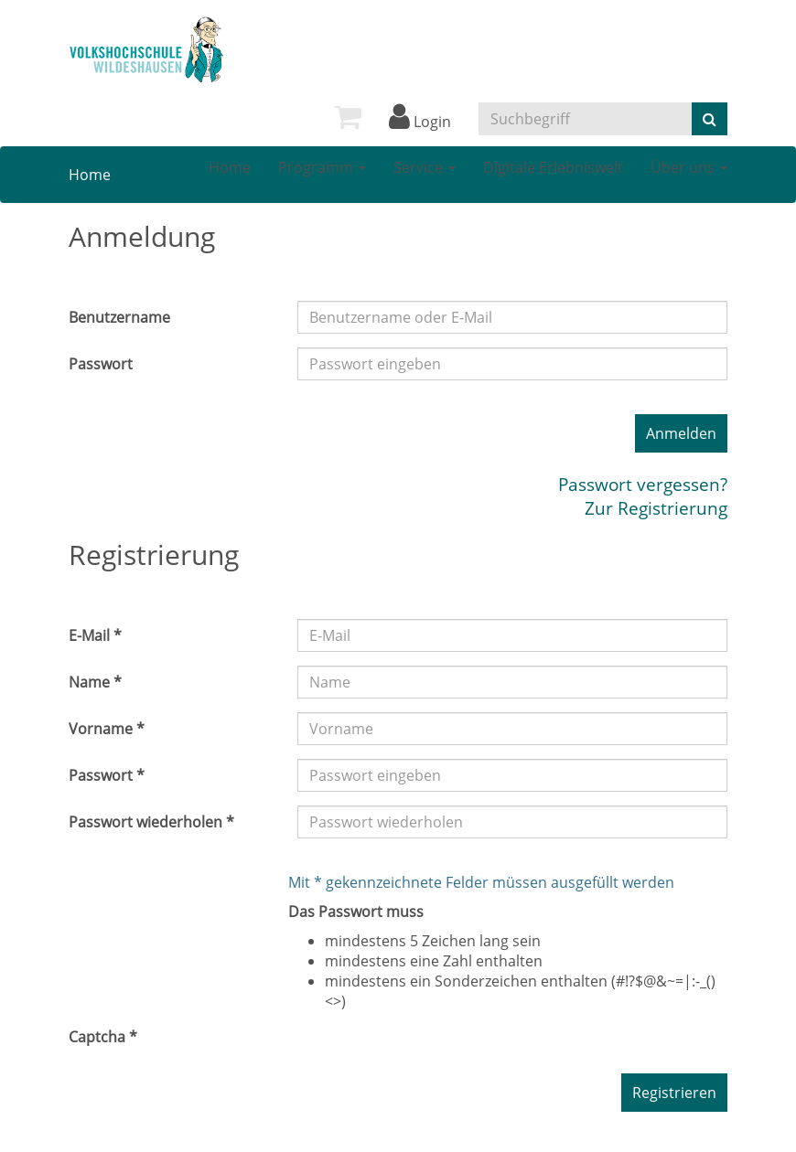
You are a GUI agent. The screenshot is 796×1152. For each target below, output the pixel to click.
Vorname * (107, 729)
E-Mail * (95, 635)
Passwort (101, 364)
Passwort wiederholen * (151, 822)
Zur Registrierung (656, 508)
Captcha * (103, 1037)
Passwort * (107, 775)
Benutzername (119, 317)
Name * (95, 682)
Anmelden (681, 433)
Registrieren (674, 1093)
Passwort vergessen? (642, 484)
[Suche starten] (709, 118)
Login (420, 122)
